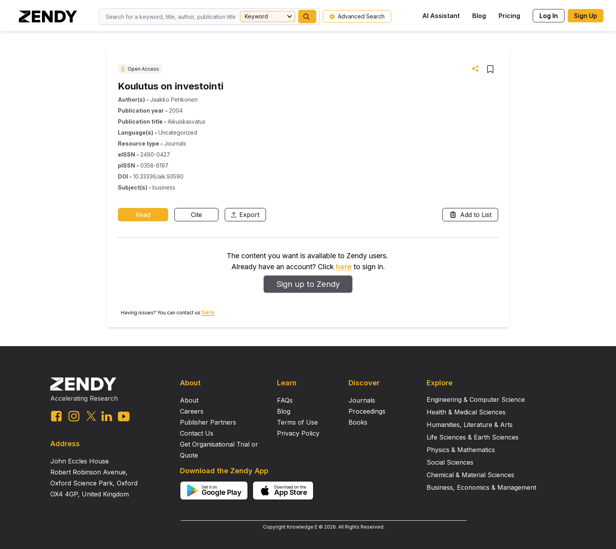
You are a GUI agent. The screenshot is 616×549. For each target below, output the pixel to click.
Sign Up (585, 16)
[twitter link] (91, 416)
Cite (196, 215)
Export (245, 215)
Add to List (470, 215)
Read (143, 215)
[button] (307, 16)
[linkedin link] (106, 416)
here (344, 267)
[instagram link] (74, 416)
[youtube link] (124, 416)
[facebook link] (56, 416)
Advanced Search (357, 16)
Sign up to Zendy (308, 284)
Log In (548, 16)
